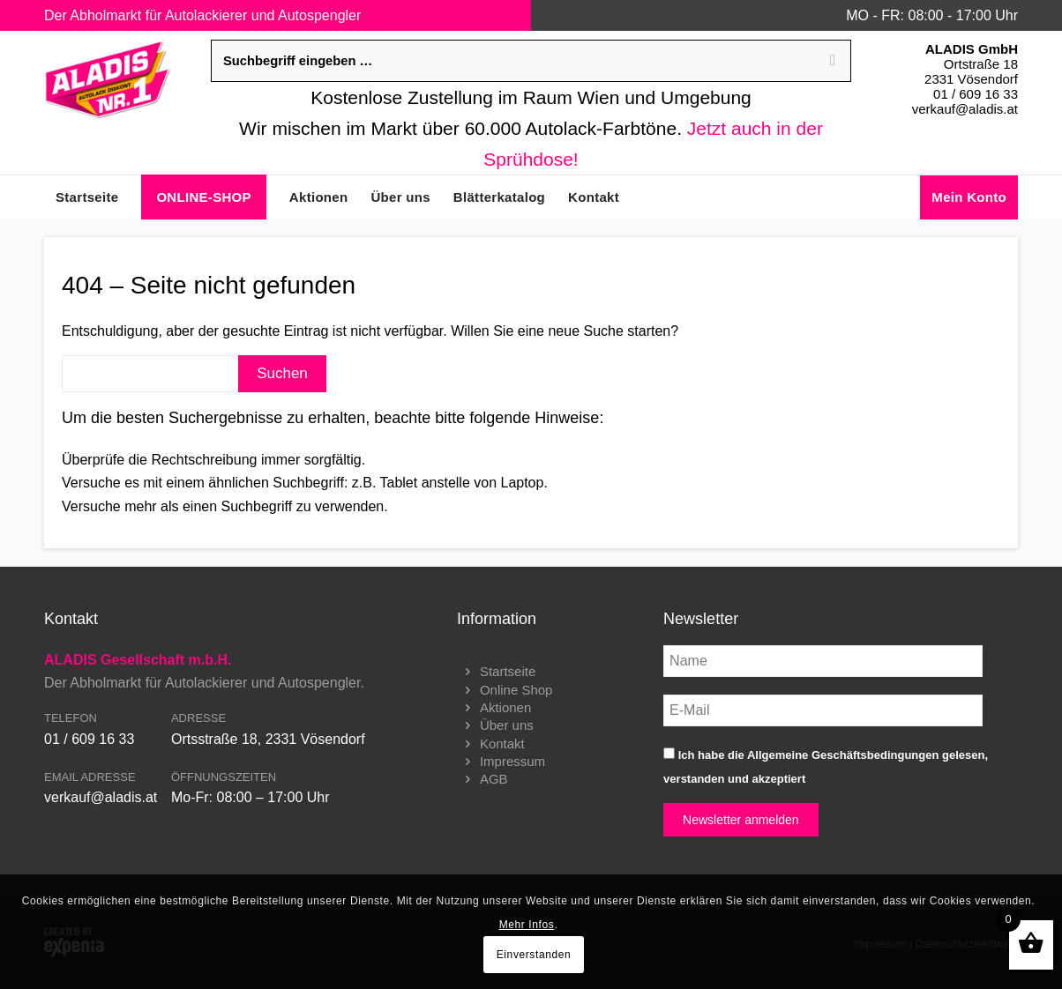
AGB (494, 778)
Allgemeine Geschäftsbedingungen (843, 755)
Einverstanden (534, 954)
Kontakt (502, 743)
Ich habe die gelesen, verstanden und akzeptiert (825, 766)
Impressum (512, 761)
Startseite (507, 671)
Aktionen (505, 707)
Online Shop (516, 689)
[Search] (832, 61)
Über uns (507, 725)
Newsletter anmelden (741, 820)
